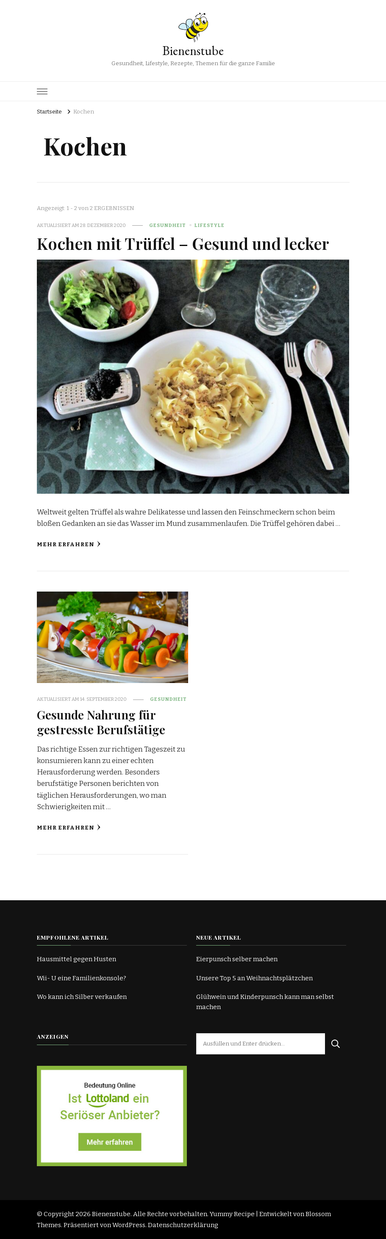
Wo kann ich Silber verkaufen (82, 997)
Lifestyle (209, 225)
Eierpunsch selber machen (237, 959)
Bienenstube (193, 50)
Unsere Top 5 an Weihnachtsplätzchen (254, 978)
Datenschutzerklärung (183, 1225)
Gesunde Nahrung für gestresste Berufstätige (101, 721)
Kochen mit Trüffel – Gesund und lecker (183, 243)
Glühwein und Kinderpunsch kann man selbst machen (265, 1002)
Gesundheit (167, 225)
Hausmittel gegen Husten (76, 959)
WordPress (128, 1225)
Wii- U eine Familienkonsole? (81, 978)
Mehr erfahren (69, 544)
